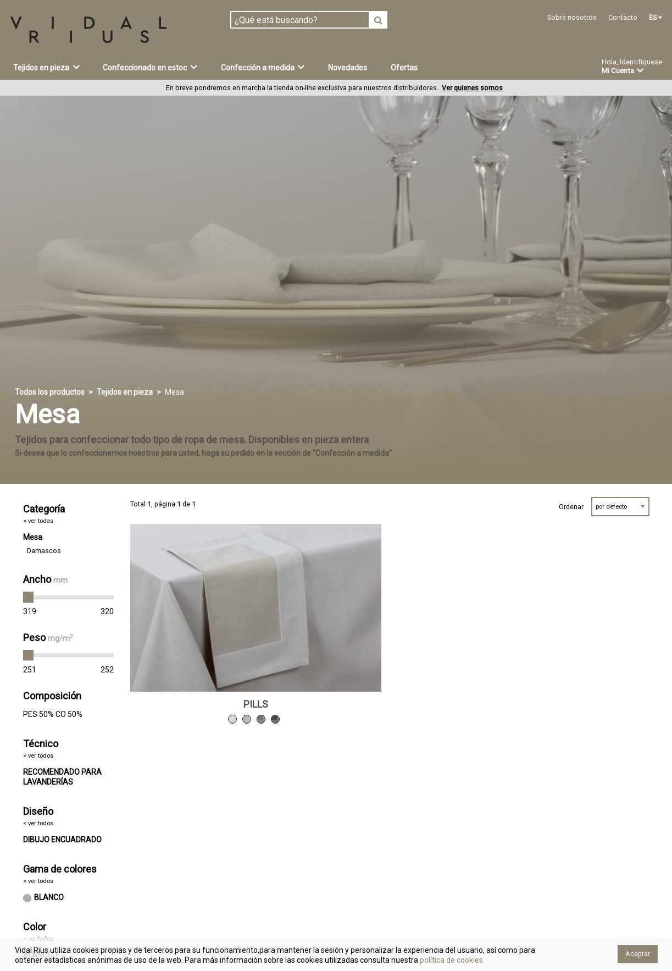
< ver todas (38, 521)
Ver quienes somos (472, 88)
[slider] (28, 597)
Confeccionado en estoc (150, 67)
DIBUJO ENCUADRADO (62, 839)
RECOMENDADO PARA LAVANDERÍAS (62, 777)
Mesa (32, 537)
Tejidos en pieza (46, 67)
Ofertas (404, 67)
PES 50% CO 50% (52, 714)
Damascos (44, 551)
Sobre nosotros (572, 17)
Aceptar (637, 954)
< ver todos (38, 755)
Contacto (622, 17)
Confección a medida (263, 67)
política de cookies (450, 960)
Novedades (347, 67)
